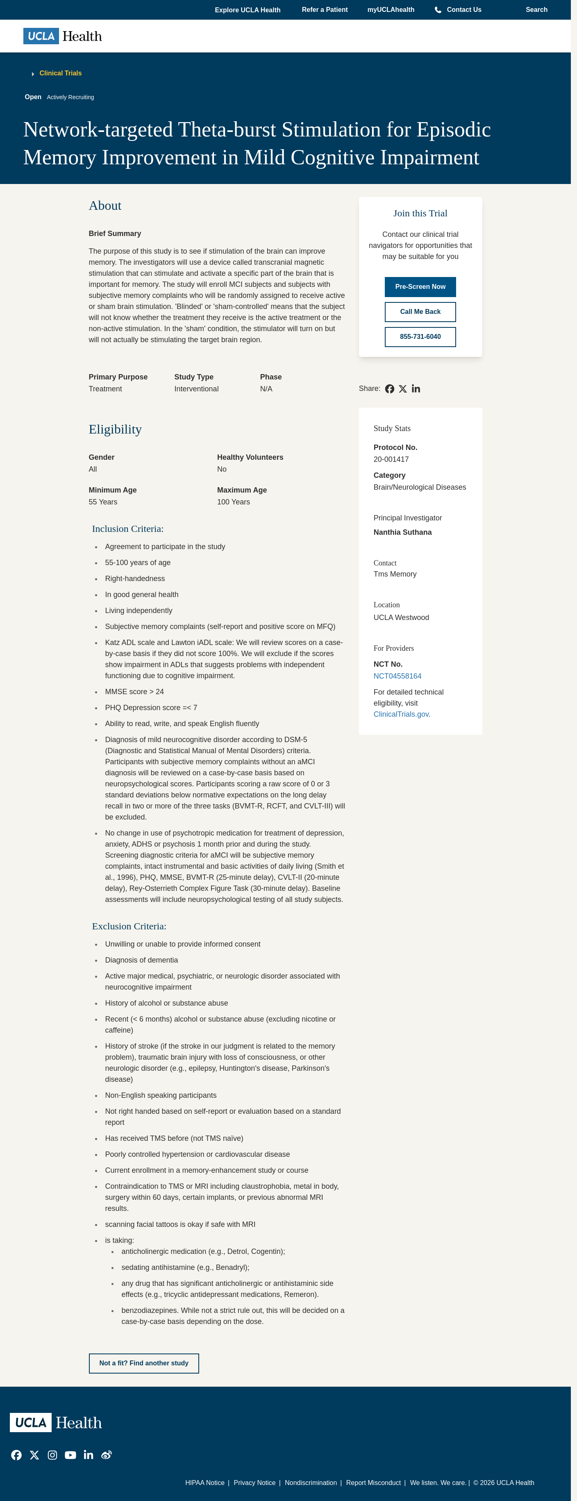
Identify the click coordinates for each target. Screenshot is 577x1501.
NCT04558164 (398, 676)
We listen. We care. (438, 1482)
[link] (389, 389)
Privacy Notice (254, 1482)
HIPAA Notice (205, 1482)
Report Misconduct (373, 1482)
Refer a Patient (325, 9)
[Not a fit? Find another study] (144, 1363)
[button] (248, 10)
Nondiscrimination (311, 1482)
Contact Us (464, 9)
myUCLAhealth (391, 9)
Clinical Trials (61, 73)
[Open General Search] (534, 10)
